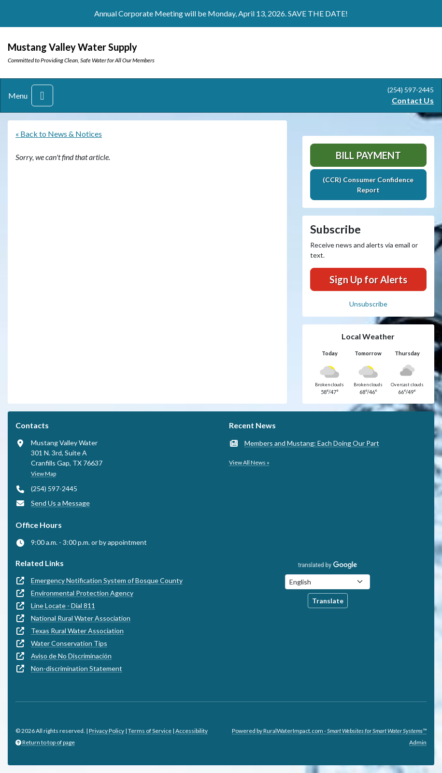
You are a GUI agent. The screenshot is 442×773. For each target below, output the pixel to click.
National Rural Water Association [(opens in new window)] (80, 618)
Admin (418, 742)
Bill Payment (368, 155)
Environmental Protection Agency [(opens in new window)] (82, 593)
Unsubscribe (368, 304)
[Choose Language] (327, 581)
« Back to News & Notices (58, 133)
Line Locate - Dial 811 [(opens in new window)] (63, 605)
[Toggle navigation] (42, 95)
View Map (43, 473)
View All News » (249, 462)
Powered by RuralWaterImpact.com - (329, 730)
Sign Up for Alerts (368, 279)
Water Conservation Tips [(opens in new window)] (69, 643)
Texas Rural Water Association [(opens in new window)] (77, 631)
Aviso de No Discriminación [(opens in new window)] (71, 656)
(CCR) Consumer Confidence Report (368, 184)
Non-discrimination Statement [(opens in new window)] (76, 668)
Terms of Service (149, 730)
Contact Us (413, 100)
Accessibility (191, 730)
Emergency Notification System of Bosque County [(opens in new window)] (107, 580)
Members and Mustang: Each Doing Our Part (311, 443)
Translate (327, 601)
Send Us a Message (60, 503)
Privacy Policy (106, 730)
